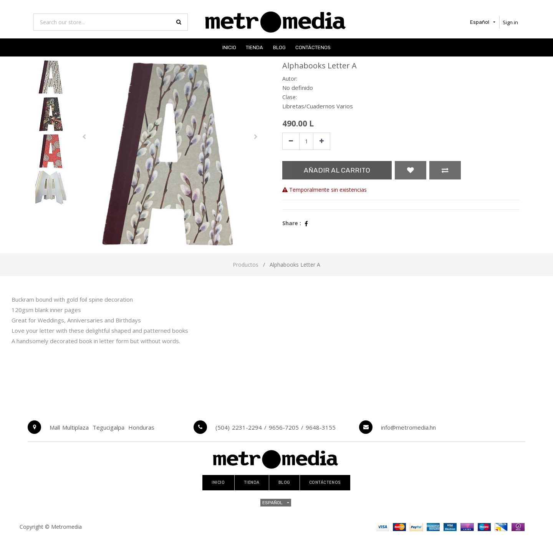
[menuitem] (229, 47)
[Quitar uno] (291, 141)
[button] (84, 137)
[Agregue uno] (321, 141)
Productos (245, 264)
